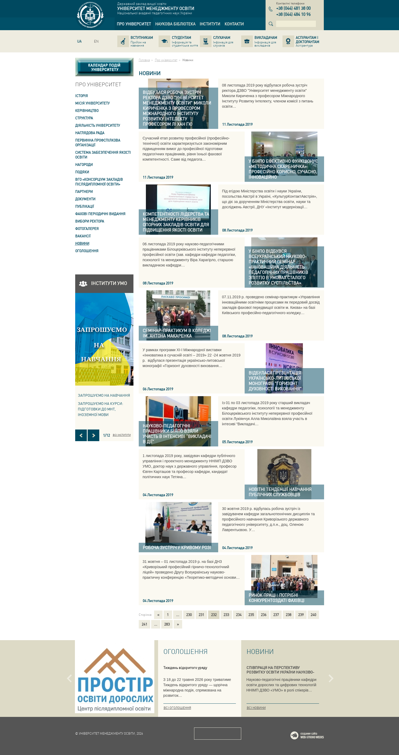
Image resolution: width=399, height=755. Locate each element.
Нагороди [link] (84, 164)
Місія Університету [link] (92, 103)
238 (288, 614)
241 (144, 624)
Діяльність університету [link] (97, 125)
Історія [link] (81, 95)
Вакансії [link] (83, 236)
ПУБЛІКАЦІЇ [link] (84, 206)
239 (301, 614)
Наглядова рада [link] (89, 132)
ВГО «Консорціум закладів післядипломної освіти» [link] (99, 181)
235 (251, 614)
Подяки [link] (82, 172)
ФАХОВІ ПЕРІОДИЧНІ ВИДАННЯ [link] (100, 213)
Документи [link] (85, 199)
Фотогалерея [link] (87, 228)
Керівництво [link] (86, 110)
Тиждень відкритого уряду (185, 667)
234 (238, 614)
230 (189, 614)
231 (201, 614)
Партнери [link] (84, 191)
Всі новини (256, 708)
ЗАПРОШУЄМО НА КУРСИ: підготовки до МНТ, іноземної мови (100, 409)
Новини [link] (82, 243)
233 (226, 614)
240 (313, 614)
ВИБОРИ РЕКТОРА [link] (89, 221)
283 (167, 624)
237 (276, 614)
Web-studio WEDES (314, 736)
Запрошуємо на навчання (104, 395)
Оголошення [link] (86, 250)
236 (263, 614)
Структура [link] (84, 118)
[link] (134, 23)
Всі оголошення (177, 708)
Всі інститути (122, 434)
